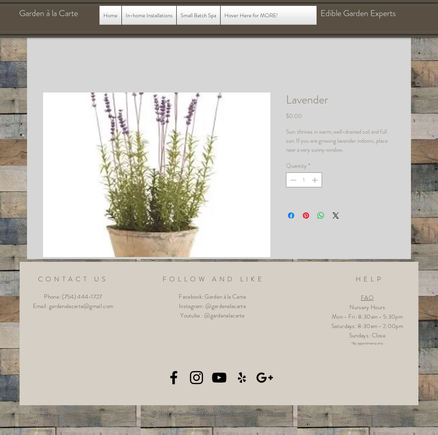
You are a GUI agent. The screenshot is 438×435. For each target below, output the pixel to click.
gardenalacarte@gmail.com (81, 306)
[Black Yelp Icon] (242, 377)
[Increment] (315, 180)
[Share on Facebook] (291, 215)
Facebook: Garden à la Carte (212, 296)
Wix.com (276, 413)
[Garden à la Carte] (56, 13)
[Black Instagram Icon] (196, 377)
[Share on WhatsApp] (321, 215)
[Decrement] (292, 180)
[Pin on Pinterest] (306, 215)
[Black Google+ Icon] (264, 377)
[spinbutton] (303, 180)
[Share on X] (335, 215)
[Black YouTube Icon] (219, 377)
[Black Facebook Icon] (174, 377)
